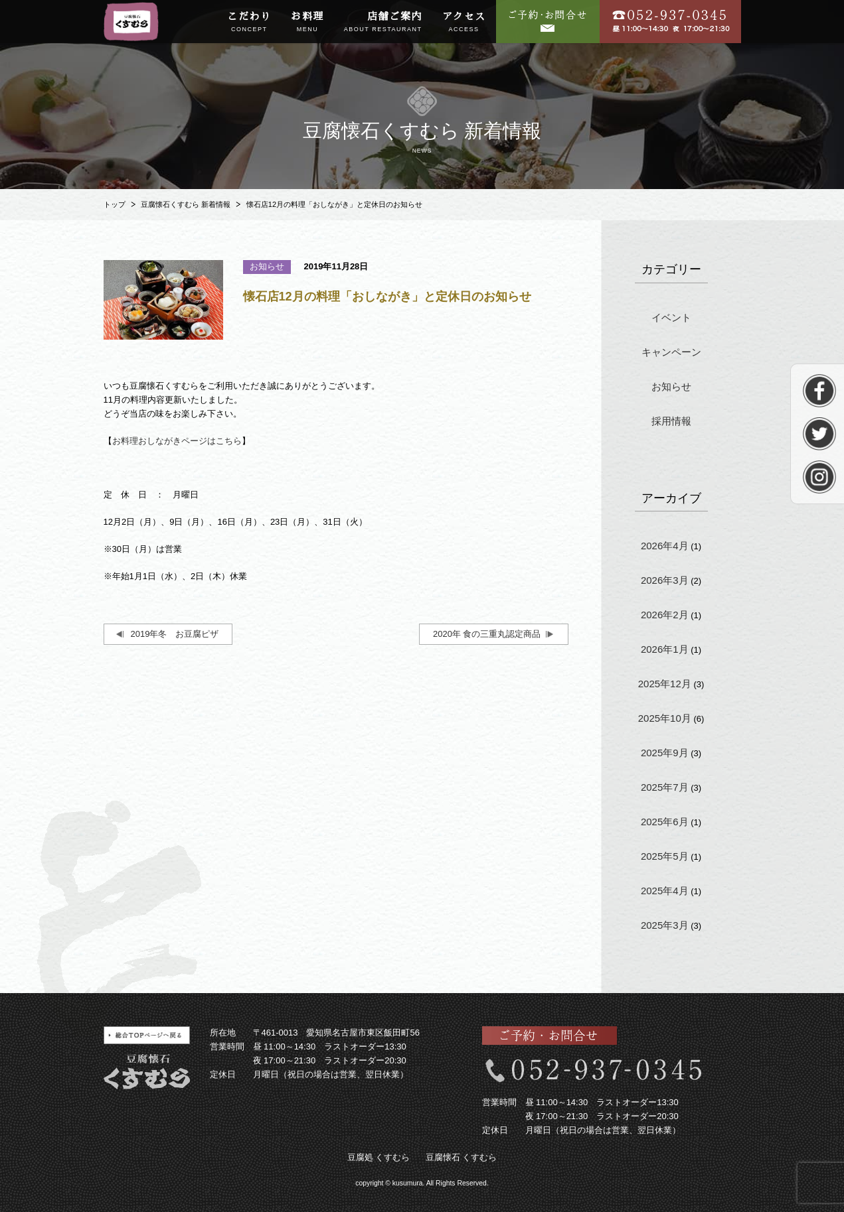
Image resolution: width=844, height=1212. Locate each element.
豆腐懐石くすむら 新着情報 (185, 204)
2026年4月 (665, 545)
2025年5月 (665, 856)
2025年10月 (664, 718)
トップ (115, 204)
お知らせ (671, 386)
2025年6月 (665, 821)
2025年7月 (665, 787)
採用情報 (671, 421)
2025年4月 (665, 890)
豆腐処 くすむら (378, 1157)
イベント (671, 317)
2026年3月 (665, 580)
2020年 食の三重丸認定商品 (487, 634)
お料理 (307, 22)
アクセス (464, 22)
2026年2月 (665, 614)
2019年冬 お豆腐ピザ (175, 634)
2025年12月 (664, 683)
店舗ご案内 (383, 22)
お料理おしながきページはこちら (177, 441)
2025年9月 (665, 752)
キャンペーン (671, 352)
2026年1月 (665, 649)
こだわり (249, 22)
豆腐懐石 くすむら (461, 1157)
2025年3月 (665, 925)
